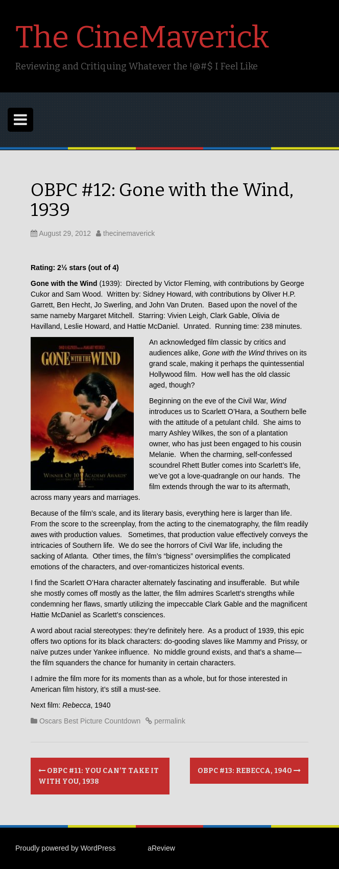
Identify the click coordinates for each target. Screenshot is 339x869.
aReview (161, 848)
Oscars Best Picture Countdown (89, 721)
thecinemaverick (129, 233)
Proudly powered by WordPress (65, 848)
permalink (168, 721)
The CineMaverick (142, 37)
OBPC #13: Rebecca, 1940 (249, 770)
